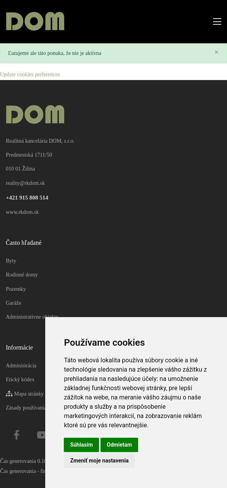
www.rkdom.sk (22, 212)
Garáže (13, 303)
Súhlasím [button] (81, 445)
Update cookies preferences (30, 74)
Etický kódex (20, 379)
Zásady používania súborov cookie (43, 408)
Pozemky (16, 289)
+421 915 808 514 (27, 198)
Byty (11, 261)
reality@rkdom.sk (25, 183)
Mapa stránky (25, 394)
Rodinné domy (22, 275)
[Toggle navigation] (214, 21)
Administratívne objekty (32, 317)
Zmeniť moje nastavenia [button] (99, 460)
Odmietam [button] (119, 445)
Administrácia (21, 366)
